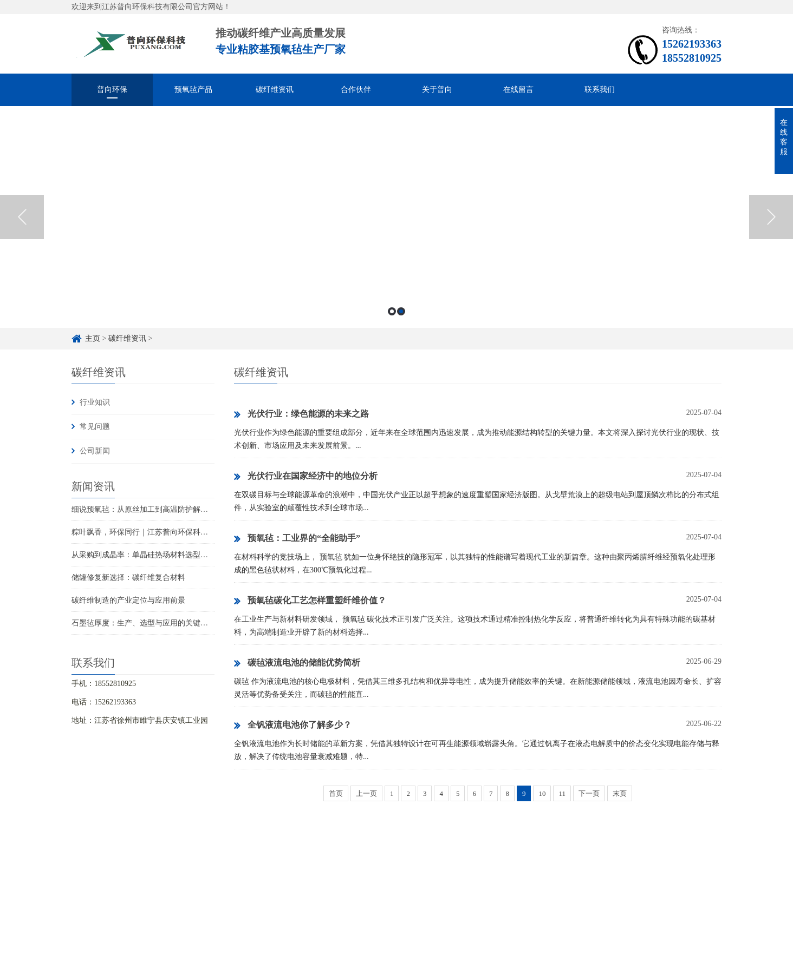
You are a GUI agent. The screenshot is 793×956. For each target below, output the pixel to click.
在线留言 (518, 89)
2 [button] (401, 311)
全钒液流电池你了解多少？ (293, 725)
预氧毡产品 (193, 89)
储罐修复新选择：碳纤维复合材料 (128, 577)
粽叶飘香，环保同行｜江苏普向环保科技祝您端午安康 (162, 532)
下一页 (589, 793)
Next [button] (771, 217)
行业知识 (95, 402)
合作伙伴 (356, 89)
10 (541, 793)
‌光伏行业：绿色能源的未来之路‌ (301, 414)
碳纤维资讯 (275, 89)
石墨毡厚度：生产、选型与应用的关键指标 (144, 623)
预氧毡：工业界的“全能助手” (297, 538)
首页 (336, 793)
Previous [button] (22, 217)
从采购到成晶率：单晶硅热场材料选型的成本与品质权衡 (166, 555)
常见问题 (95, 427)
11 (562, 793)
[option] (396, 217)
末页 (620, 793)
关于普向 (437, 89)
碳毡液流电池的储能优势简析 (297, 663)
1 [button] (392, 311)
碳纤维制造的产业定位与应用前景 (128, 600)
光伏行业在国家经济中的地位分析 (306, 476)
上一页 (366, 793)
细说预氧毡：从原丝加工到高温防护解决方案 (147, 509)
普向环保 (112, 89)
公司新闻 (95, 451)
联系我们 (599, 89)
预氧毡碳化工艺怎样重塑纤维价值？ (310, 601)
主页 (92, 338)
